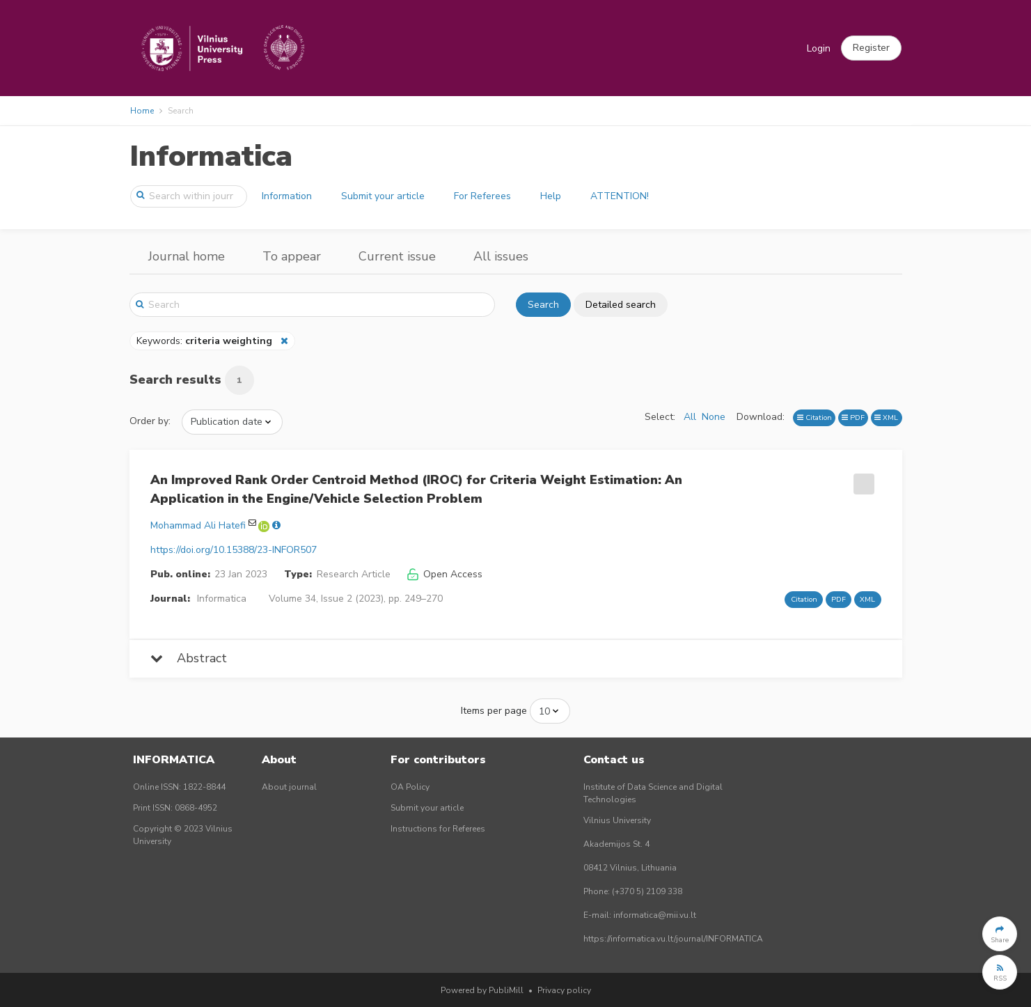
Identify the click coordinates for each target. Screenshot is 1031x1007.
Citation (814, 417)
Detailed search (620, 304)
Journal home (186, 256)
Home (142, 110)
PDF (853, 417)
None (713, 416)
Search (543, 304)
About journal (289, 787)
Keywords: (205, 341)
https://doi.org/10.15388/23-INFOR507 (233, 549)
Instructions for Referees (438, 828)
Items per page (494, 710)
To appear (291, 256)
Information (287, 196)
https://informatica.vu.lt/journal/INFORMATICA (673, 938)
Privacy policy (564, 990)
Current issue (397, 256)
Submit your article (383, 196)
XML (886, 417)
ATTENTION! (619, 196)
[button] (871, 48)
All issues (500, 256)
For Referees (482, 196)
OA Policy (410, 787)
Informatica (210, 156)
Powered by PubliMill (482, 990)
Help (550, 196)
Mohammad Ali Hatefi (198, 525)
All (690, 416)
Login (819, 48)
